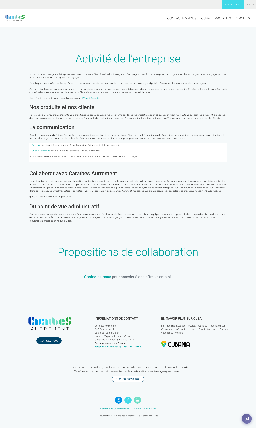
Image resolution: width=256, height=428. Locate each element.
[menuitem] (233, 4)
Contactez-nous (97, 277)
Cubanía (36, 145)
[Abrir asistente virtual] (247, 419)
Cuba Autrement (41, 150)
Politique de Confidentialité (114, 408)
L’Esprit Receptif (90, 98)
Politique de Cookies (145, 408)
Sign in (250, 4)
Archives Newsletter (128, 378)
